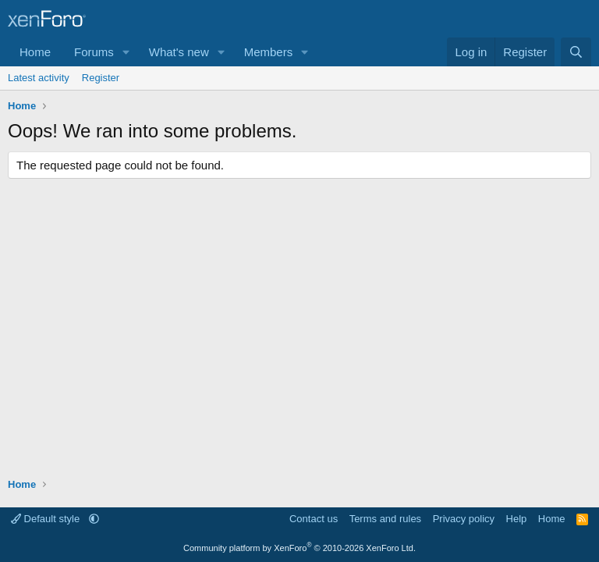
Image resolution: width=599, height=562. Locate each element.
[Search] (576, 51)
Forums (94, 52)
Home (35, 52)
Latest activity (38, 78)
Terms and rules (385, 519)
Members (268, 52)
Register (100, 78)
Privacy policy (463, 519)
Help (516, 519)
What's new (179, 52)
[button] (126, 51)
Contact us (313, 519)
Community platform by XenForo (299, 548)
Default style (47, 519)
